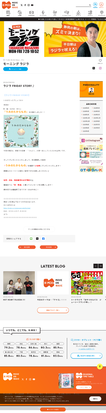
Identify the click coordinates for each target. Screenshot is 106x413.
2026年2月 (86, 122)
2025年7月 (97, 132)
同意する (95, 399)
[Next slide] (100, 269)
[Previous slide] (95, 269)
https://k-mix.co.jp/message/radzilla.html (19, 210)
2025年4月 (86, 138)
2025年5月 (97, 135)
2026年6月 (86, 115)
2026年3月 (97, 118)
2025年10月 (87, 128)
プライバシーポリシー (42, 399)
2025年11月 (97, 125)
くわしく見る (84, 390)
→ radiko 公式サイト (86, 352)
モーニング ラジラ (16, 64)
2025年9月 (97, 128)
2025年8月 (86, 132)
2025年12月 (87, 125)
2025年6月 (86, 135)
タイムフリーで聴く (17, 70)
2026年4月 (86, 118)
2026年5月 (97, 115)
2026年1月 (97, 122)
